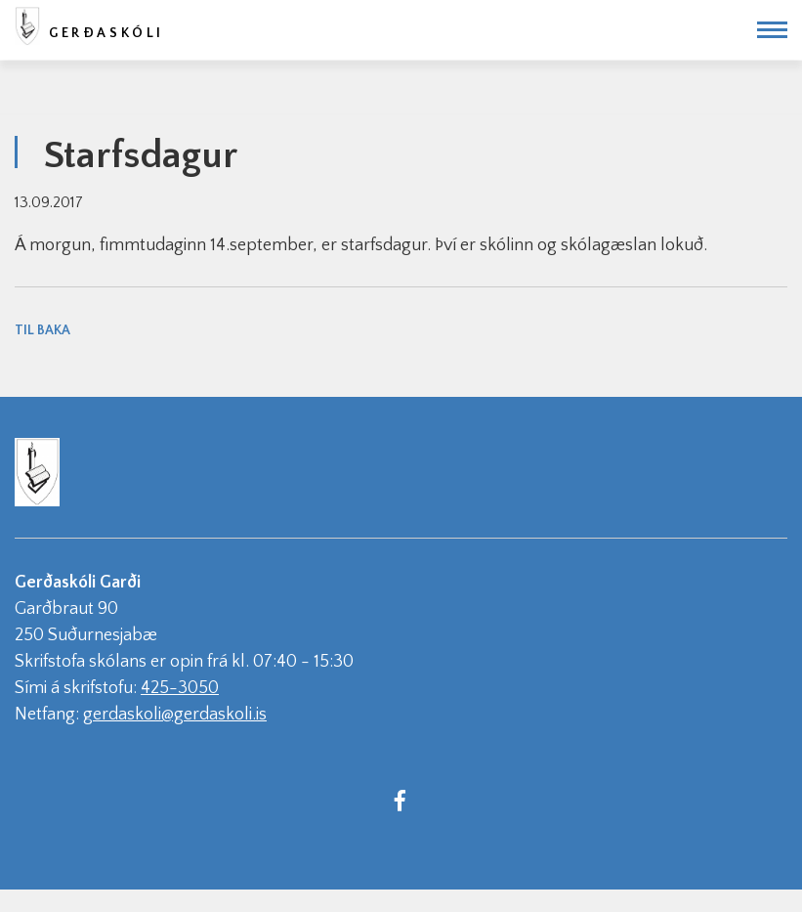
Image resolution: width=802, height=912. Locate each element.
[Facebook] (400, 799)
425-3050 (180, 688)
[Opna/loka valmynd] (772, 30)
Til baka (42, 330)
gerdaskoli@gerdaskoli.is (175, 714)
